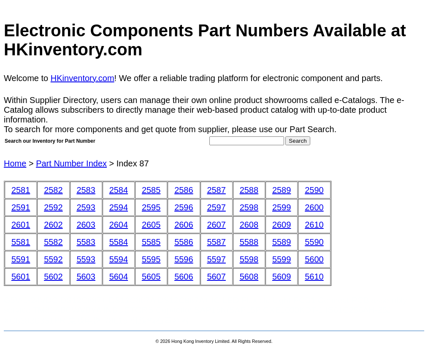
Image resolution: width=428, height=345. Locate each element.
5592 (53, 259)
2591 (20, 207)
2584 (118, 190)
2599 (281, 207)
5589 (281, 242)
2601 (20, 224)
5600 (314, 259)
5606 (183, 276)
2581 (20, 190)
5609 (281, 276)
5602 (53, 276)
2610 (314, 224)
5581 (20, 242)
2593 (85, 207)
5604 (118, 276)
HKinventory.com (82, 78)
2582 (53, 190)
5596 (183, 259)
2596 (183, 207)
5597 (216, 259)
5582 (53, 242)
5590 (314, 242)
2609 (281, 224)
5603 (85, 276)
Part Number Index (71, 163)
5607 (216, 276)
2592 (53, 207)
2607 (216, 224)
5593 (85, 259)
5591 (20, 259)
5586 (183, 242)
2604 (118, 224)
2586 (183, 190)
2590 (314, 190)
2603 (85, 224)
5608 (249, 276)
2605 (151, 224)
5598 (249, 259)
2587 (216, 190)
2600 (314, 207)
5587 (216, 242)
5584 (118, 242)
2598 (249, 207)
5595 (151, 259)
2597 (216, 207)
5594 (118, 259)
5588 (249, 242)
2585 (151, 190)
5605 (151, 276)
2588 (249, 190)
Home (15, 163)
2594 (118, 207)
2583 (85, 190)
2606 (183, 224)
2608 (249, 224)
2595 (151, 207)
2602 (53, 224)
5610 (314, 276)
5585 (151, 242)
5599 (281, 259)
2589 (281, 190)
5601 (20, 276)
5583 (85, 242)
